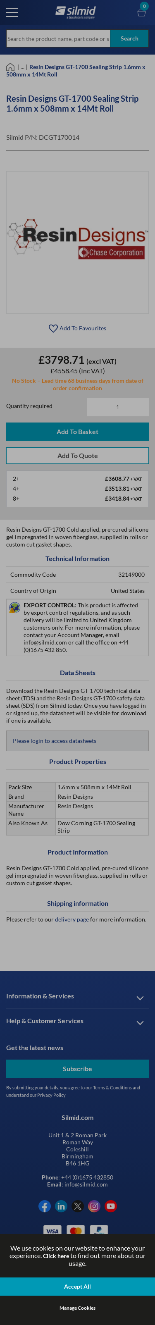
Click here (56, 1255)
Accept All (77, 1286)
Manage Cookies (77, 1308)
